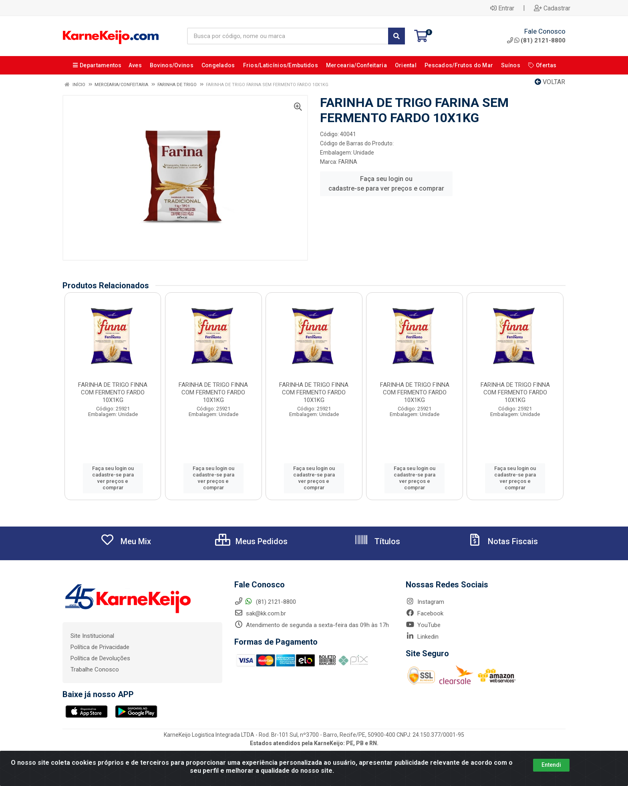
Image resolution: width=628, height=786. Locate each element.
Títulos (377, 541)
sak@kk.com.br (260, 613)
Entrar (502, 8)
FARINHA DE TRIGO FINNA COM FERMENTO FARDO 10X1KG (112, 392)
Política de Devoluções (100, 658)
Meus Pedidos (251, 541)
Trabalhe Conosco (94, 669)
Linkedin (422, 636)
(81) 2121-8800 (536, 40)
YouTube (423, 625)
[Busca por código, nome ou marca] (287, 36)
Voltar (550, 82)
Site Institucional (92, 635)
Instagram (425, 601)
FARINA (347, 162)
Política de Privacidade (99, 647)
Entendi (551, 775)
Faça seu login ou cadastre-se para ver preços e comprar (386, 183)
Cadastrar (552, 8)
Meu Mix (125, 541)
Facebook (424, 613)
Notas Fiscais (502, 541)
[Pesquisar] (396, 36)
